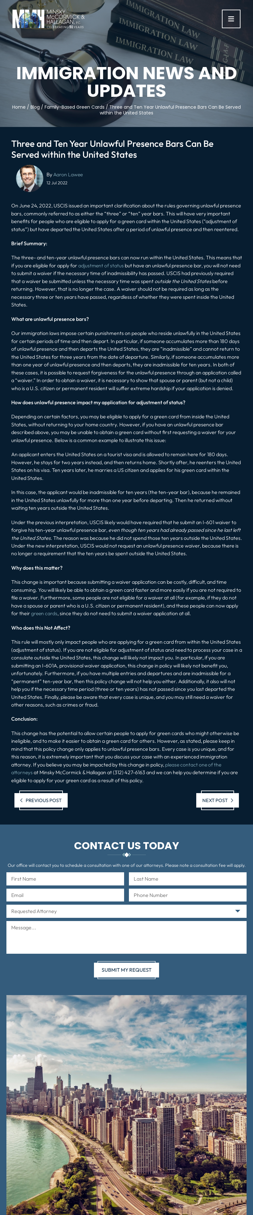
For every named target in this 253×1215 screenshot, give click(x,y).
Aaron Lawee (68, 174)
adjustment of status (101, 265)
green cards (44, 613)
